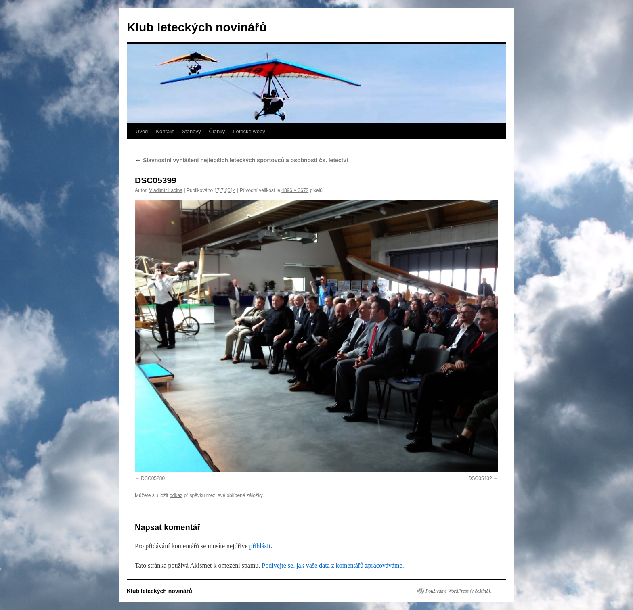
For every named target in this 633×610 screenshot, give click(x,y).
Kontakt (165, 131)
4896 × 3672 (294, 190)
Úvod (142, 131)
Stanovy (191, 131)
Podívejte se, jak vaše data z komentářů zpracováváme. (333, 565)
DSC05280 (153, 478)
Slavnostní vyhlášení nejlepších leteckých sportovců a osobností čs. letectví (241, 160)
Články (217, 131)
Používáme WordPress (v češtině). (458, 591)
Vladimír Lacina (165, 190)
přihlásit (259, 546)
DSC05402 (480, 478)
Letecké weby (249, 131)
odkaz (176, 495)
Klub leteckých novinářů (197, 27)
